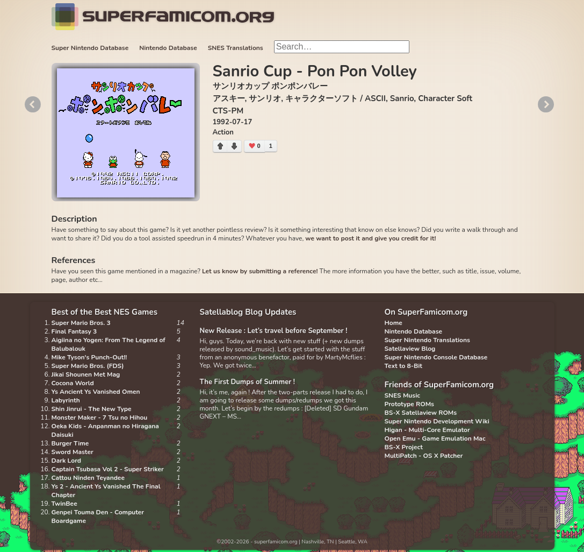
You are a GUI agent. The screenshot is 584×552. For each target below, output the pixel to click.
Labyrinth (66, 400)
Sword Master (72, 452)
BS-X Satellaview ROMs (421, 412)
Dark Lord (67, 460)
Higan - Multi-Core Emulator (427, 430)
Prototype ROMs (409, 404)
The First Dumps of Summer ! (247, 382)
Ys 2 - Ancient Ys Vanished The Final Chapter (106, 490)
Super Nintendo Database (90, 48)
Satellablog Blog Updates (248, 312)
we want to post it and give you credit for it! (370, 238)
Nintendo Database (168, 48)
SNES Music (402, 395)
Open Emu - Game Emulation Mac (435, 438)
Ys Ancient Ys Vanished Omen (96, 391)
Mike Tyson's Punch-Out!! (89, 357)
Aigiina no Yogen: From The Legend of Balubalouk (108, 344)
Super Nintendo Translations (427, 340)
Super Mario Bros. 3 (81, 323)
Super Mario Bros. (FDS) (88, 366)
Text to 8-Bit (403, 366)
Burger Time (70, 443)
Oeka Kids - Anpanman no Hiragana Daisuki (105, 430)
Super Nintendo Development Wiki (437, 421)
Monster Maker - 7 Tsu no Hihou (100, 417)
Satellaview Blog (410, 348)
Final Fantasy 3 (74, 331)
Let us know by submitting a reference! (260, 271)
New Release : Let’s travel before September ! (274, 331)
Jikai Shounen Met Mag (86, 374)
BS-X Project (404, 447)
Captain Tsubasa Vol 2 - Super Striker (108, 469)
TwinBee (64, 503)
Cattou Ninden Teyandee (88, 477)
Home (393, 323)
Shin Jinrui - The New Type (92, 409)
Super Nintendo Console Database (436, 357)
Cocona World (73, 383)
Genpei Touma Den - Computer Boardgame (98, 516)
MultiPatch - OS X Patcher (424, 455)
